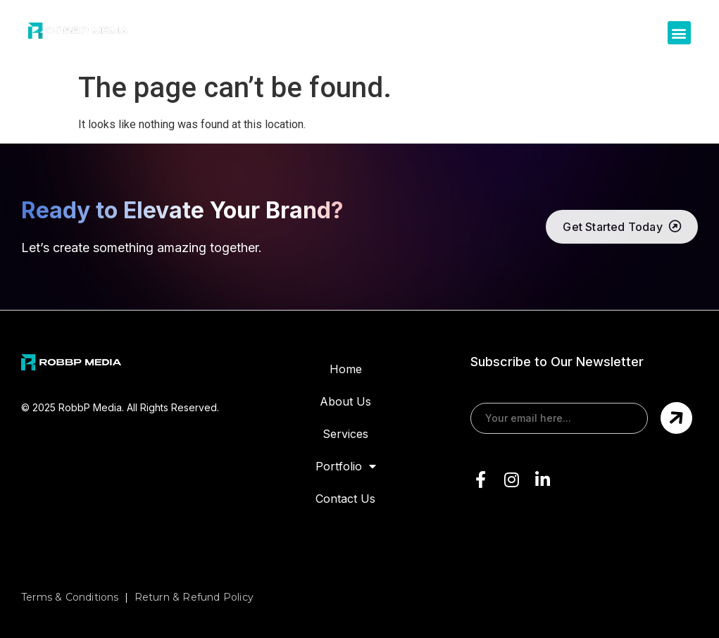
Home (346, 369)
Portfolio (345, 466)
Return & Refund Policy (194, 597)
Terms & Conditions (70, 597)
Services (345, 434)
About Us (345, 401)
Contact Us (345, 499)
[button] (679, 32)
